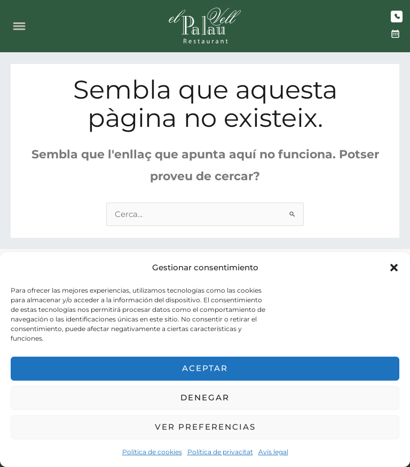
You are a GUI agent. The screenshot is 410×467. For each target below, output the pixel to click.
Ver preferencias (205, 427)
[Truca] (397, 16)
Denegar (205, 397)
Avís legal (273, 452)
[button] (394, 267)
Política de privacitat (220, 452)
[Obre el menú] (19, 26)
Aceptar (205, 368)
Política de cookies (152, 452)
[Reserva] (395, 34)
